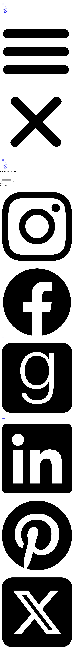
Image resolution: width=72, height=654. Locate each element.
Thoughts (5, 8)
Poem (5, 7)
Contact (3, 169)
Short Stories (6, 11)
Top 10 (5, 9)
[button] (36, 86)
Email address (7, 181)
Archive (5, 10)
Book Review (6, 6)
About (3, 4)
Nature (5, 12)
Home (3, 3)
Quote (5, 5)
